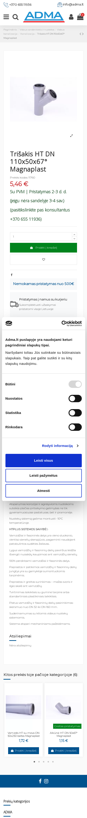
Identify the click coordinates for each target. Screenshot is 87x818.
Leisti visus (43, 460)
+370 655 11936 (20, 4)
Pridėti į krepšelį (43, 247)
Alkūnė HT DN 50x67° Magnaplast (63, 734)
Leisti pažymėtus (43, 475)
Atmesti (43, 491)
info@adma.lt (73, 4)
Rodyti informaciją (57, 446)
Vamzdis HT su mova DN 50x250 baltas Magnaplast (24, 734)
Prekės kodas (19, 177)
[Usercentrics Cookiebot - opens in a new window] (62, 324)
